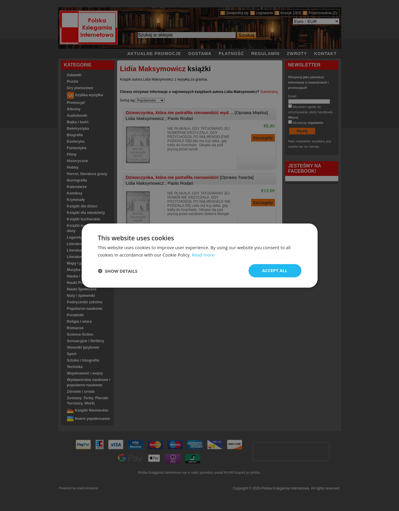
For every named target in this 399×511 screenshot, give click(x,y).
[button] (117, 270)
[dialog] (200, 255)
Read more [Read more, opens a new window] (203, 254)
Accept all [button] (274, 270)
